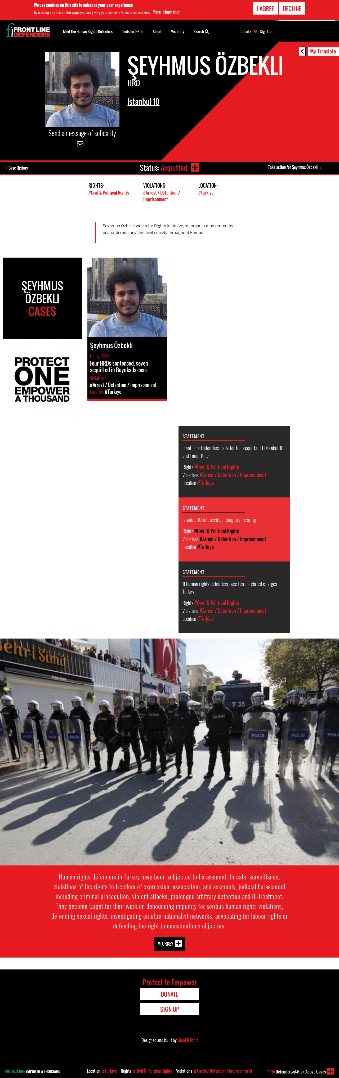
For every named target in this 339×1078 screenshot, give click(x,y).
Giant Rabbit (187, 1040)
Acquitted (174, 168)
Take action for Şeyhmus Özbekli (293, 167)
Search (201, 31)
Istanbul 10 (143, 101)
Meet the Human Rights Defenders (88, 31)
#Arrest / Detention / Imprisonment (161, 196)
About (157, 31)
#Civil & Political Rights (108, 192)
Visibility (177, 31)
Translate (327, 51)
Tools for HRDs (132, 31)
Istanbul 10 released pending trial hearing (219, 519)
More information (167, 12)
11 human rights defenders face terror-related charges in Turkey (232, 587)
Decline (292, 8)
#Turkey (165, 943)
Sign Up (265, 31)
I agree (265, 8)
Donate (245, 31)
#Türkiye (205, 192)
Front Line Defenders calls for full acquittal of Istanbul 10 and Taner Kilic (233, 451)
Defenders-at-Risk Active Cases (297, 1071)
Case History (18, 168)
